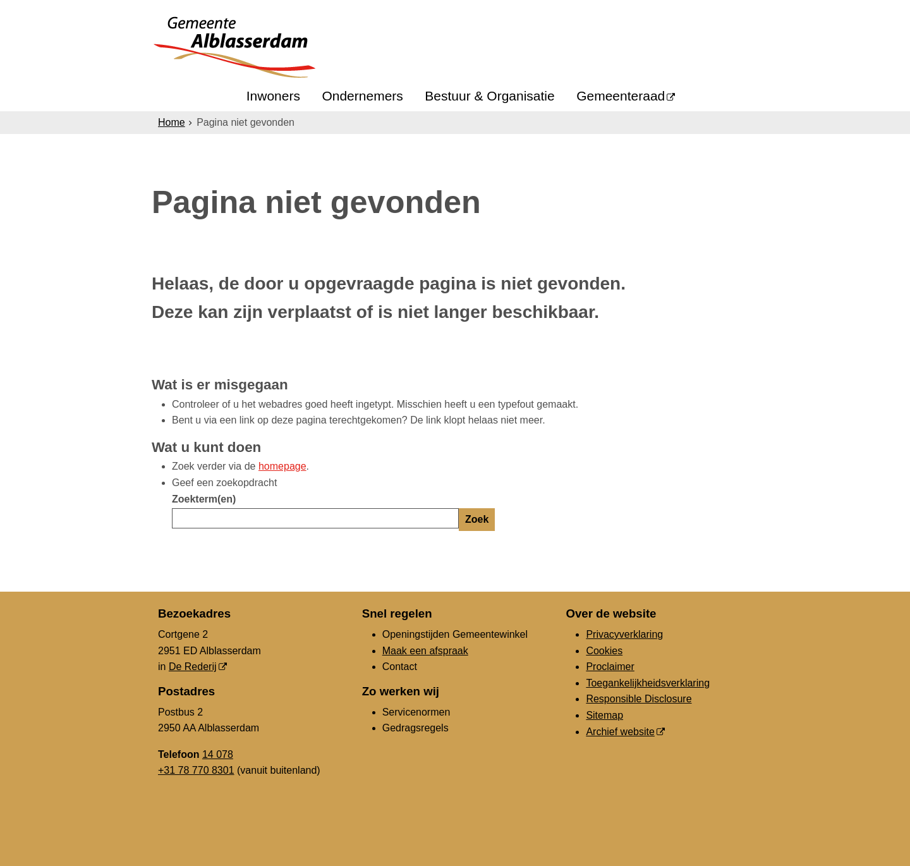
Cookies (604, 650)
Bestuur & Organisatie (489, 95)
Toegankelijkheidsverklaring (648, 683)
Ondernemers (362, 95)
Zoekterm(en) (204, 499)
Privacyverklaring (624, 634)
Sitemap (604, 715)
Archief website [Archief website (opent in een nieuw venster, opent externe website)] (620, 731)
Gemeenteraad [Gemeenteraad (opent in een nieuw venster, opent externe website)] (620, 95)
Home (171, 122)
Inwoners (273, 95)
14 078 (217, 754)
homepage (282, 466)
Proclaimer (610, 666)
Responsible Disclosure (638, 698)
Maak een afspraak (425, 650)
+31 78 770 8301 (196, 770)
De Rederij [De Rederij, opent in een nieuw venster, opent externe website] (193, 666)
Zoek (476, 519)
